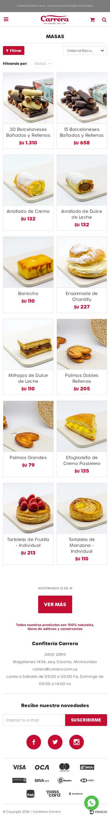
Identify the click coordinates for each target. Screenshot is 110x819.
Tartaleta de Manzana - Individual (82, 545)
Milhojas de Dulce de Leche (28, 378)
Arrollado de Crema (28, 211)
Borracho (28, 293)
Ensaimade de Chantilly (82, 296)
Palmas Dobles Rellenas (82, 378)
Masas (40, 63)
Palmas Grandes (28, 457)
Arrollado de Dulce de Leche (81, 214)
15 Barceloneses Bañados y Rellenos (82, 132)
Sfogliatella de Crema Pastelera (82, 460)
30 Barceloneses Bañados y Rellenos (28, 132)
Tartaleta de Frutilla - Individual (28, 542)
